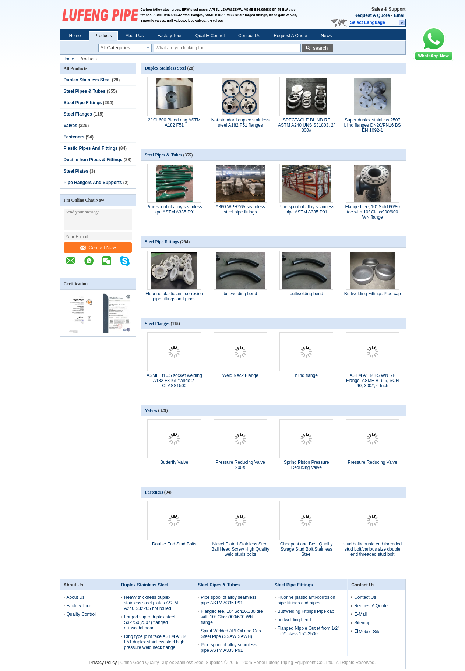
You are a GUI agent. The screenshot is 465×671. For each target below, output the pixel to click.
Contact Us (249, 35)
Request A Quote (372, 15)
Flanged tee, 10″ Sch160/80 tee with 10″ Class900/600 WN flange (372, 212)
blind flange (306, 375)
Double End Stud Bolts (174, 544)
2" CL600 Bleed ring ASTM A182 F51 (174, 122)
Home (75, 35)
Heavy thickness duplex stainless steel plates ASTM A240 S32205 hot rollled (151, 603)
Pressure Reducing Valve (372, 462)
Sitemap (362, 622)
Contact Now (98, 247)
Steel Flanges (78, 114)
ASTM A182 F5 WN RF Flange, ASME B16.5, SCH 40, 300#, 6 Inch (372, 380)
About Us (135, 35)
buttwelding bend (240, 293)
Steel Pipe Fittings (83, 102)
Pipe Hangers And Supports (93, 182)
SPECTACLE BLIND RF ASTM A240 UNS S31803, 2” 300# (306, 125)
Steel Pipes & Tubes (85, 91)
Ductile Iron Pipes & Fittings (93, 159)
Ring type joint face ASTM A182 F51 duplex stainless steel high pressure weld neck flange (155, 642)
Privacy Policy (103, 662)
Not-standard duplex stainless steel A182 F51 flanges (240, 122)
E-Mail (360, 614)
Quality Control (210, 35)
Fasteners (74, 137)
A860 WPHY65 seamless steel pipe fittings (240, 209)
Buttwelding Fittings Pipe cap (372, 293)
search (320, 48)
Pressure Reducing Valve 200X (240, 465)
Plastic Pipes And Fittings (91, 148)
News (326, 35)
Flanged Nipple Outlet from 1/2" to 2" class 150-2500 (308, 631)
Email (399, 15)
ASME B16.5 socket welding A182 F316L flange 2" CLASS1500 (174, 380)
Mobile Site (367, 631)
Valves (70, 125)
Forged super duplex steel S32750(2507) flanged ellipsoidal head (149, 622)
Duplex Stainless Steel (87, 79)
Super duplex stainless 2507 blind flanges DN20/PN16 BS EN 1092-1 (372, 125)
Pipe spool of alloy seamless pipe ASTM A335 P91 (174, 209)
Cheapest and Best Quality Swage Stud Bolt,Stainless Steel (306, 549)
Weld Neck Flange (240, 375)
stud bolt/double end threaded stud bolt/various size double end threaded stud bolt (372, 549)
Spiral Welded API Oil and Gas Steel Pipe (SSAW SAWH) (231, 633)
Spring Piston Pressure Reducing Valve (306, 465)
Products (103, 35)
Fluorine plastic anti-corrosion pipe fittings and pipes (174, 296)
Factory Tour (169, 35)
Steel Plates (76, 171)
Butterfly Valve (174, 462)
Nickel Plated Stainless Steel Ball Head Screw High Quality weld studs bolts (240, 549)
